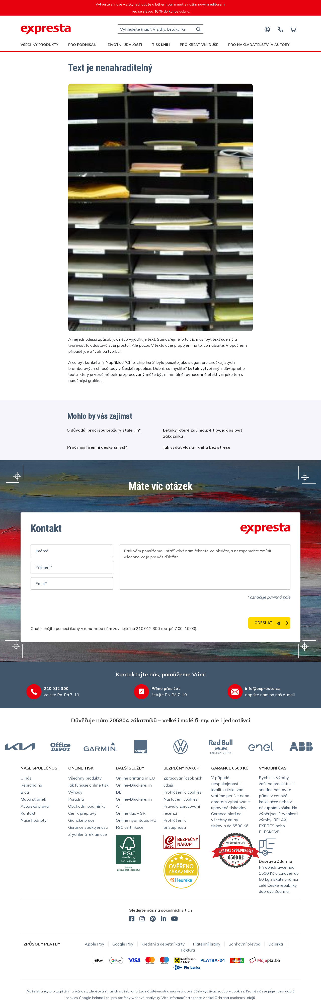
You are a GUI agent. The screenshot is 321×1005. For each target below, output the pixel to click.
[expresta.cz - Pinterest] (153, 919)
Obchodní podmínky (87, 806)
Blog (25, 792)
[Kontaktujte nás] (280, 29)
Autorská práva (35, 806)
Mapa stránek (33, 799)
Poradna (76, 799)
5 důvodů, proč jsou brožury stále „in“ (104, 430)
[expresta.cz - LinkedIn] (163, 919)
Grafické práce (81, 820)
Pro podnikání (83, 44)
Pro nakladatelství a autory (258, 44)
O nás (26, 778)
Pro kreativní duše (199, 44)
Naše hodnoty (34, 820)
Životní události (125, 44)
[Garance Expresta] (235, 849)
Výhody (75, 792)
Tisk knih (161, 44)
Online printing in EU (135, 778)
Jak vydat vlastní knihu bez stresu (196, 447)
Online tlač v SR (130, 813)
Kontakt (28, 813)
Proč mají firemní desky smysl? (97, 447)
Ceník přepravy (82, 813)
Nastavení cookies (181, 799)
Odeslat (267, 622)
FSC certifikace (129, 827)
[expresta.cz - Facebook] (131, 919)
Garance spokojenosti (88, 827)
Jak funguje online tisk (88, 785)
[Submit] (198, 29)
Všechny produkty (39, 44)
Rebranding (31, 785)
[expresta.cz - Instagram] (142, 919)
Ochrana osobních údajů (235, 997)
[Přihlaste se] (267, 29)
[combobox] (160, 29)
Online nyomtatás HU (136, 820)
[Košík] (292, 29)
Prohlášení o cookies (183, 792)
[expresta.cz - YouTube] (174, 919)
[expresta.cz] (46, 29)
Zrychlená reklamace (87, 834)
